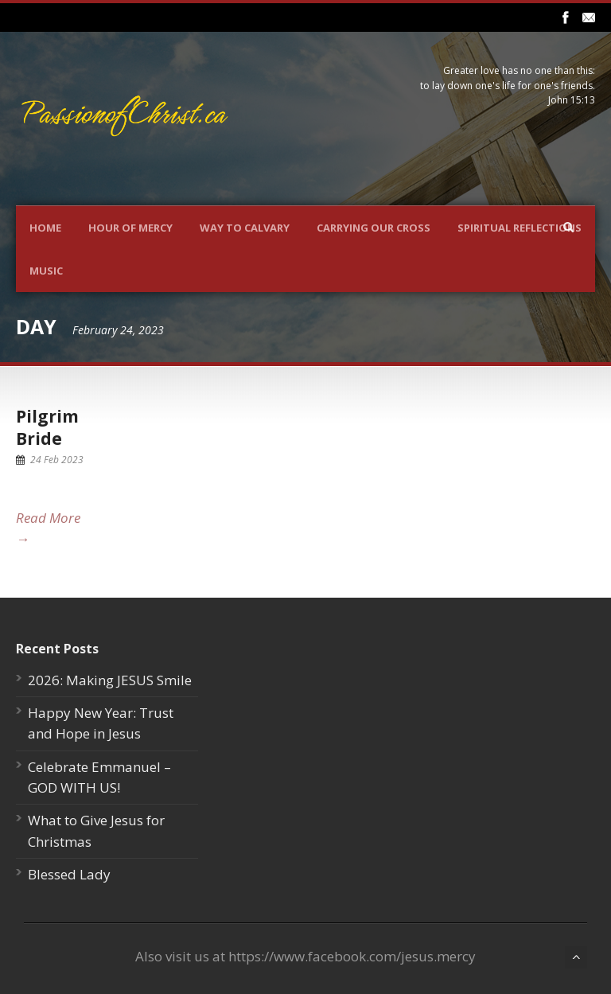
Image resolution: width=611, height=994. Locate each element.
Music (46, 270)
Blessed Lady (69, 874)
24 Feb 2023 (57, 459)
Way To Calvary (245, 227)
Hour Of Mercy (130, 227)
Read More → (48, 528)
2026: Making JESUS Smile (110, 680)
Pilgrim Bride (47, 427)
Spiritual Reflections (519, 227)
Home (45, 227)
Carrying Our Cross (373, 227)
